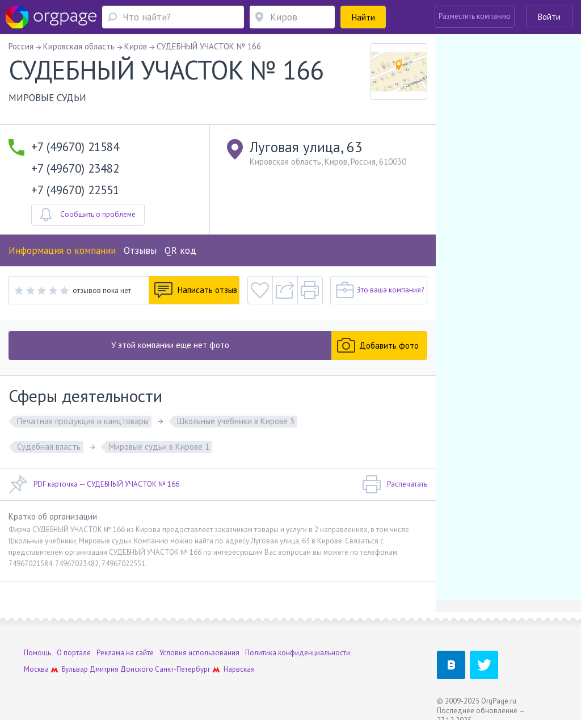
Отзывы (140, 250)
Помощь (37, 653)
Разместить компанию (475, 16)
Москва (36, 669)
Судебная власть (49, 446)
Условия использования (199, 653)
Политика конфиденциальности (297, 653)
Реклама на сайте (125, 653)
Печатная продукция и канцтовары (83, 421)
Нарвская (239, 669)
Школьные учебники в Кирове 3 (235, 421)
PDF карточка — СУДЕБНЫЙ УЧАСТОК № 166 (94, 484)
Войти (549, 16)
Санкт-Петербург (182, 669)
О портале (74, 653)
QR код (180, 250)
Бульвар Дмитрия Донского (107, 669)
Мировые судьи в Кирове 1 (159, 446)
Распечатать (394, 484)
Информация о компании (62, 250)
